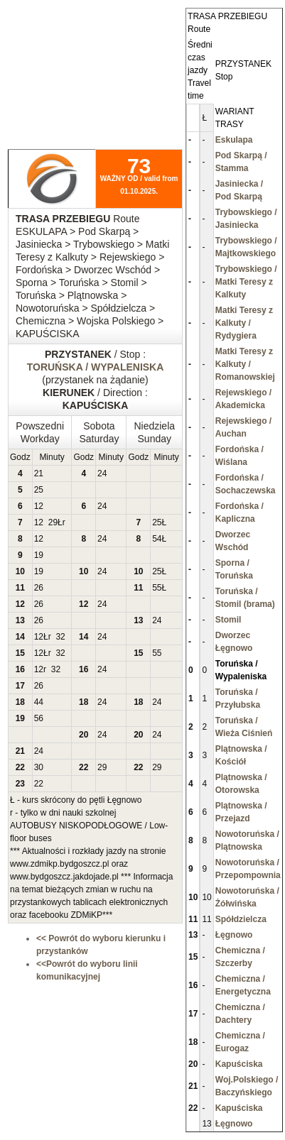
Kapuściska (239, 1064)
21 (38, 473)
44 (38, 702)
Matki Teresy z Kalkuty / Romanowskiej (245, 364)
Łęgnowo (234, 935)
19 (38, 555)
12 (38, 506)
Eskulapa (234, 140)
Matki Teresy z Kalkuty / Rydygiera (244, 323)
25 (38, 490)
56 (38, 718)
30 (38, 767)
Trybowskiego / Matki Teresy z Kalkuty (246, 282)
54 (156, 539)
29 (53, 522)
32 (60, 637)
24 (102, 473)
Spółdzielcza (241, 919)
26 (38, 588)
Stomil (228, 620)
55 (156, 588)
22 (38, 784)
